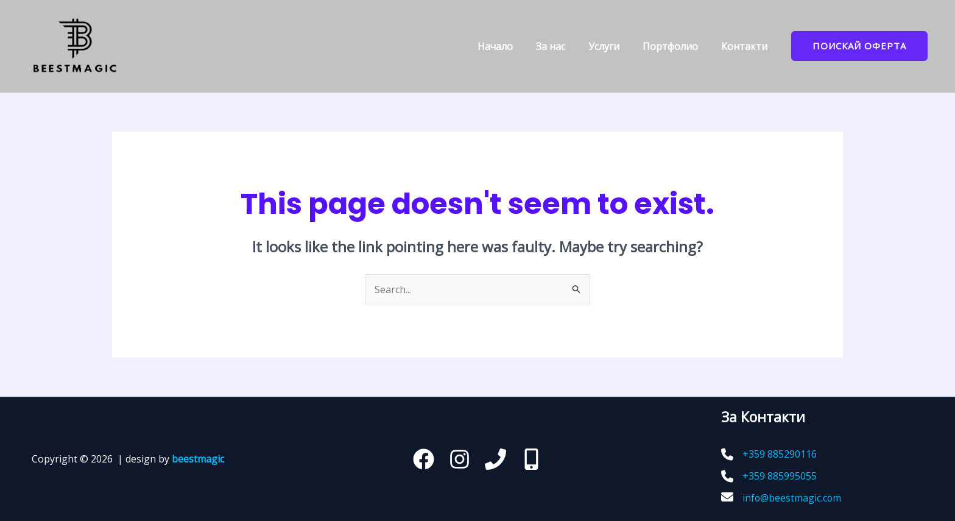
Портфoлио (675, 46)
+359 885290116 (779, 454)
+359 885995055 (779, 476)
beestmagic (198, 459)
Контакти (746, 46)
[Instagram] (459, 459)
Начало (511, 46)
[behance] (531, 459)
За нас (563, 46)
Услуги (613, 46)
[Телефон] (495, 459)
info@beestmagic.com (792, 498)
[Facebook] (423, 459)
